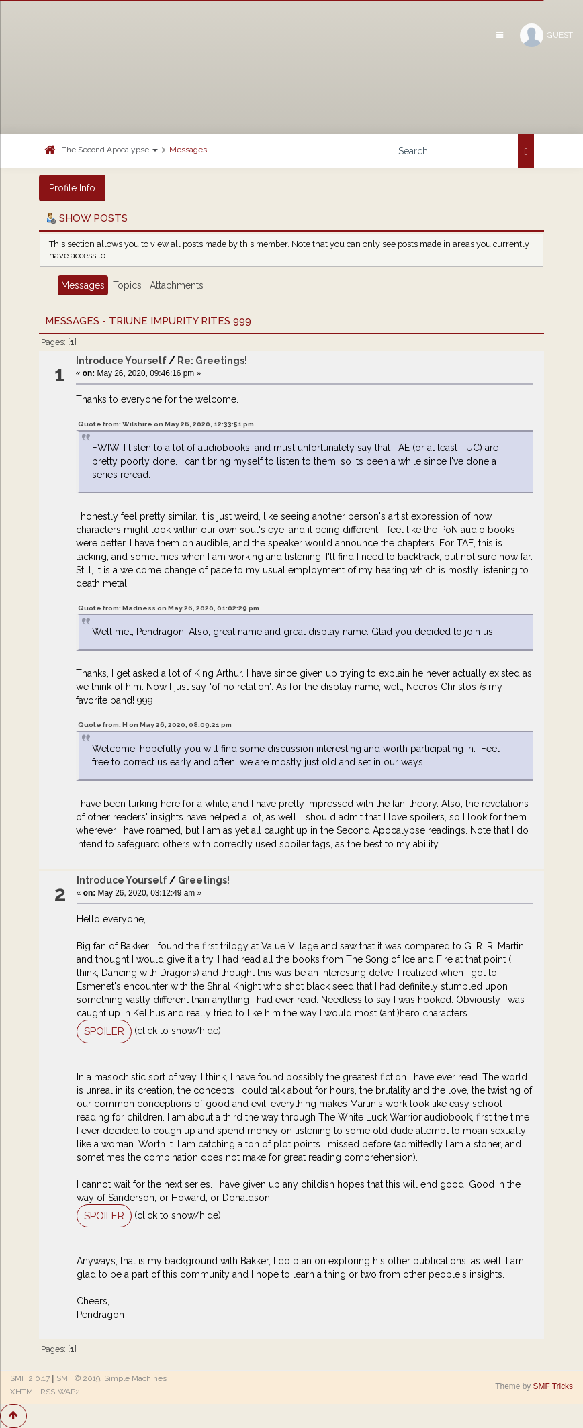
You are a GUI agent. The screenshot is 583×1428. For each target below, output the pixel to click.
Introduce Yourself (121, 360)
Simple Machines (135, 1378)
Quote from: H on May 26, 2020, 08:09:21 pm (155, 724)
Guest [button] (546, 35)
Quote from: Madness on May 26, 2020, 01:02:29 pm (168, 608)
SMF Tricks (553, 1386)
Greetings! (204, 880)
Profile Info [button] (72, 188)
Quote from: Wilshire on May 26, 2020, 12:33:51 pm (166, 424)
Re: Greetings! (212, 360)
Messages (188, 149)
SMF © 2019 (78, 1378)
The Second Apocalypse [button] (110, 149)
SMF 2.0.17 (30, 1378)
